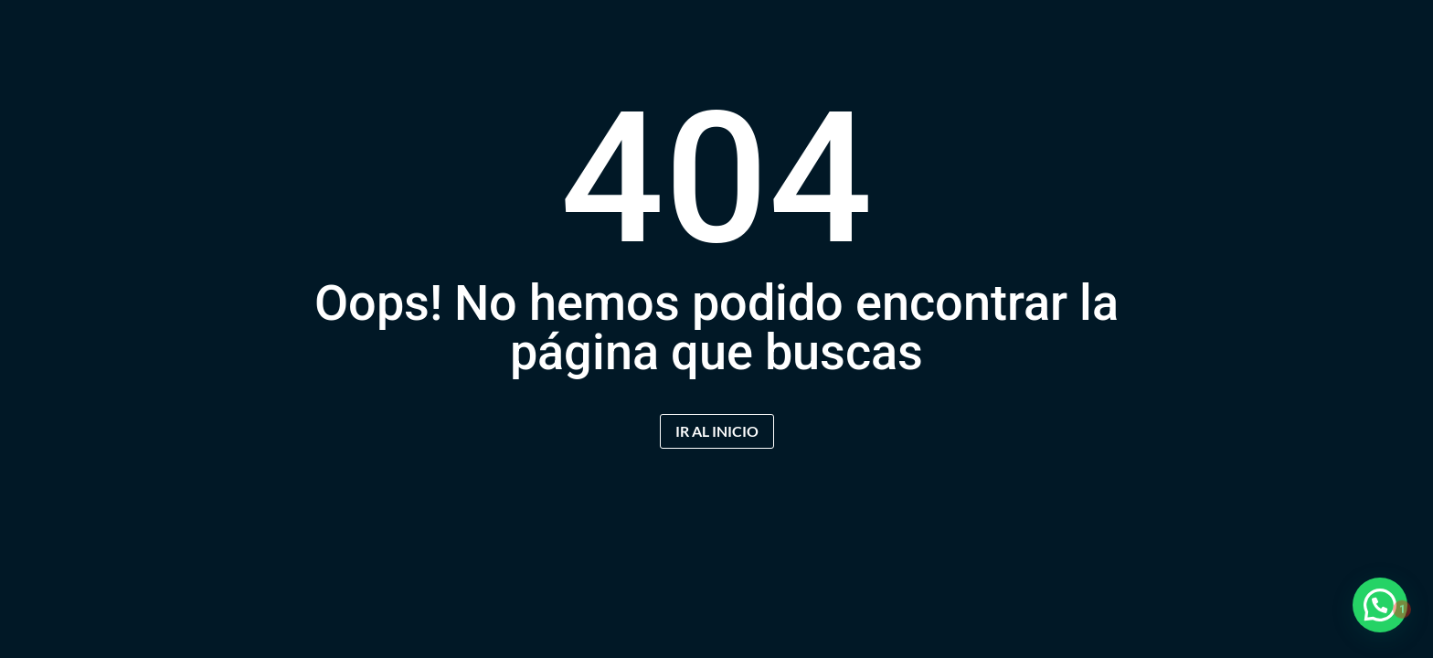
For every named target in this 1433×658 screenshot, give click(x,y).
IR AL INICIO (717, 431)
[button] (1380, 605)
